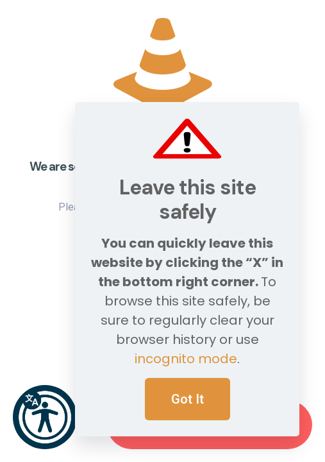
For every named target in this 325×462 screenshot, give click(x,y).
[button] (45, 417)
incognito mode (186, 359)
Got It (187, 399)
